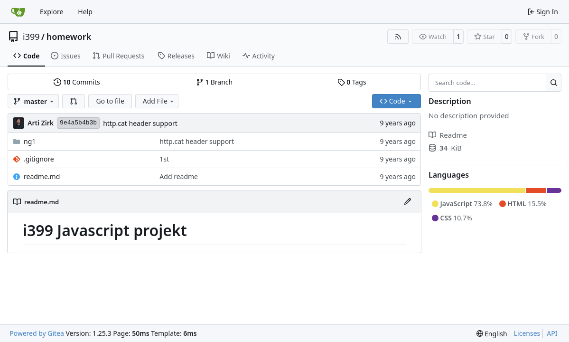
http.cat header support (140, 123)
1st (164, 158)
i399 (31, 36)
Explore (51, 11)
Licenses (527, 333)
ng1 (30, 141)
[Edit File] (407, 202)
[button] (73, 101)
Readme (448, 135)
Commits (77, 81)
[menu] (491, 333)
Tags (351, 81)
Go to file (110, 100)
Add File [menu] (159, 100)
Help (85, 11)
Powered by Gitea (36, 333)
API (552, 333)
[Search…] (553, 83)
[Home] (18, 11)
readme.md (42, 176)
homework (69, 36)
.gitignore (39, 158)
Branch (214, 81)
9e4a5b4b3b (78, 122)
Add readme (178, 176)
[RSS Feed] (398, 36)
